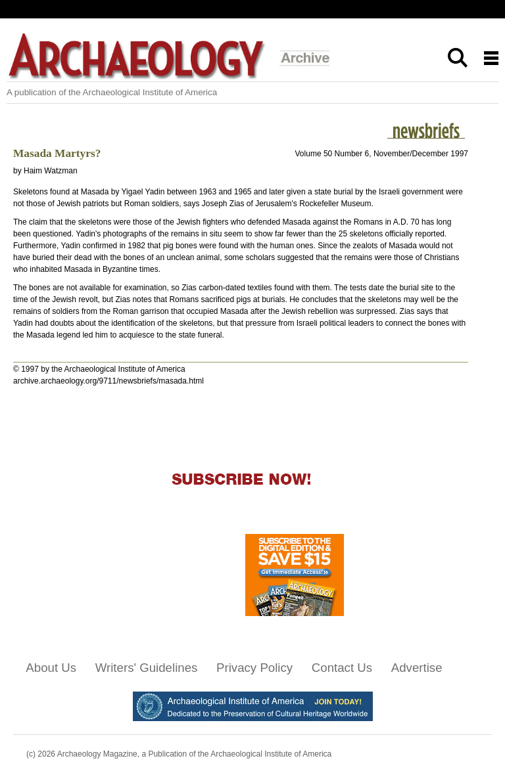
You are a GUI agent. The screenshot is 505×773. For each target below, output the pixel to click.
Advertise (417, 667)
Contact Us (342, 667)
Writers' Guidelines (146, 667)
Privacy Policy (254, 667)
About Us (51, 667)
